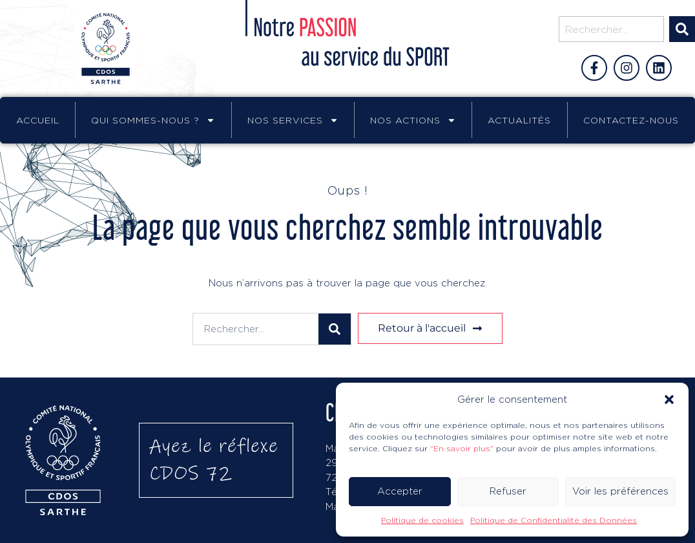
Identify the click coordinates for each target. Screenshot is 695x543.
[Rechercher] (682, 29)
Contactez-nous (631, 120)
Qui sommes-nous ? (153, 120)
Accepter (399, 491)
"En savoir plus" (461, 448)
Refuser (508, 491)
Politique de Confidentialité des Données (553, 520)
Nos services (292, 120)
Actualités (519, 120)
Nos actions (413, 120)
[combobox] (611, 29)
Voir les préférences (620, 491)
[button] (669, 399)
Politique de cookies (422, 520)
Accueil (37, 120)
